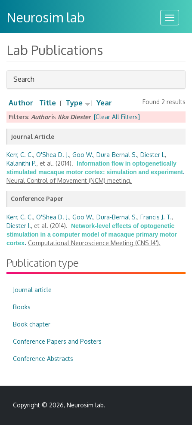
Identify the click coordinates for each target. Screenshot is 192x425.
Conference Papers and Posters (57, 341)
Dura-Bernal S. (116, 154)
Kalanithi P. (21, 163)
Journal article (32, 289)
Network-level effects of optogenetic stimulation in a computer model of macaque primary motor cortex (91, 234)
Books (22, 307)
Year (104, 102)
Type (74, 102)
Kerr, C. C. (19, 154)
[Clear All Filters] (117, 116)
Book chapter (31, 324)
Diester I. (152, 154)
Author (21, 102)
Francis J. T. (156, 217)
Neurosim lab (45, 17)
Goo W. (82, 154)
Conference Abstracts (43, 358)
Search (23, 81)
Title (47, 102)
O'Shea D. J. (52, 154)
